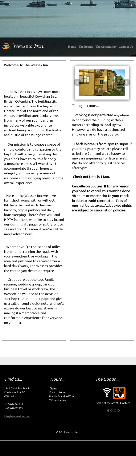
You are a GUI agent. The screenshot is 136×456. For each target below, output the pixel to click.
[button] (102, 82)
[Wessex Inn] (30, 47)
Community (19, 224)
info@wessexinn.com (17, 416)
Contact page (38, 299)
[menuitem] (72, 48)
